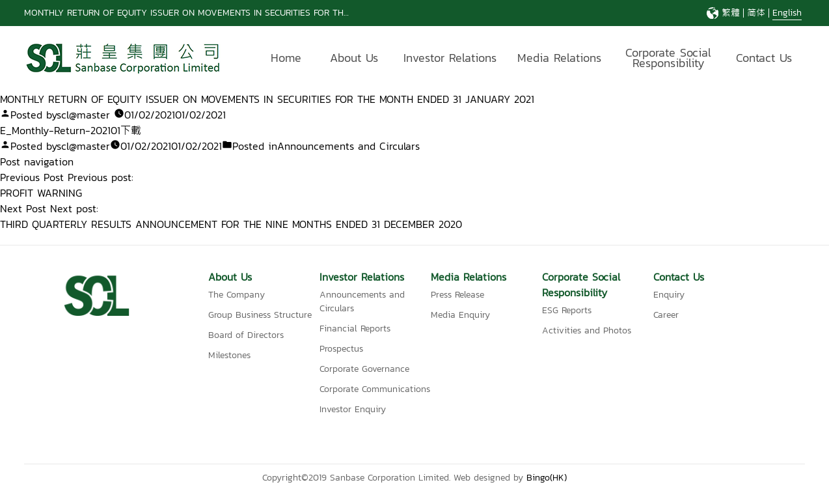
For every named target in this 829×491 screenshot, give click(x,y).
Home (286, 57)
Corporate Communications (374, 389)
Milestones (229, 355)
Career (666, 315)
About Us (354, 57)
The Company (236, 295)
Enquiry (669, 295)
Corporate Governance (364, 369)
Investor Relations (449, 57)
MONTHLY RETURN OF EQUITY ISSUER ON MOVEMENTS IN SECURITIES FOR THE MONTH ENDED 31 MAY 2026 (246, 13)
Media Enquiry (460, 315)
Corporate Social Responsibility (668, 60)
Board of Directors (246, 335)
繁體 (731, 13)
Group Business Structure (260, 315)
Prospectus (341, 349)
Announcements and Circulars (348, 146)
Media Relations (559, 57)
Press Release (457, 295)
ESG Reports (566, 310)
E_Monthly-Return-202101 (60, 130)
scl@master (83, 114)
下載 (130, 130)
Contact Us (764, 57)
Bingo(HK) (546, 477)
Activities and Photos (586, 330)
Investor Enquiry (352, 409)
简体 (756, 13)
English (787, 13)
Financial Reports (354, 328)
